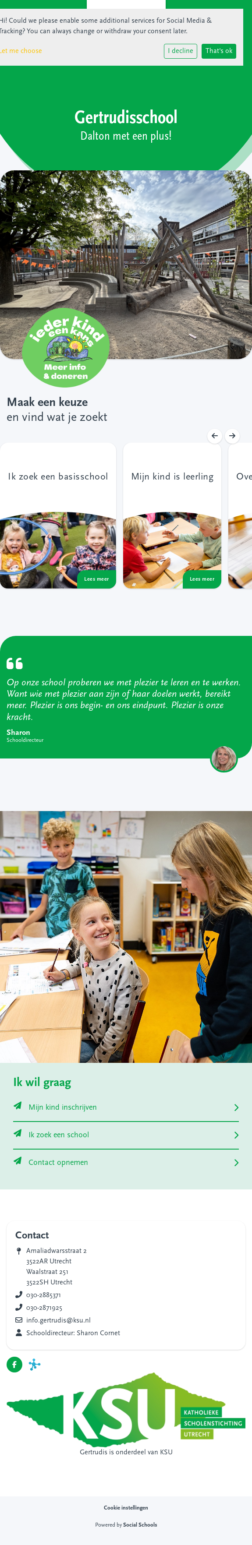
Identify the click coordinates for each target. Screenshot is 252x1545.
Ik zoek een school (51, 1135)
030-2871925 (44, 1308)
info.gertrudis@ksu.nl (58, 1320)
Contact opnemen (51, 1163)
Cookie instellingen (126, 1508)
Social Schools (140, 1525)
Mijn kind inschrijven (55, 1108)
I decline (180, 51)
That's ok (219, 51)
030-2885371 (43, 1295)
